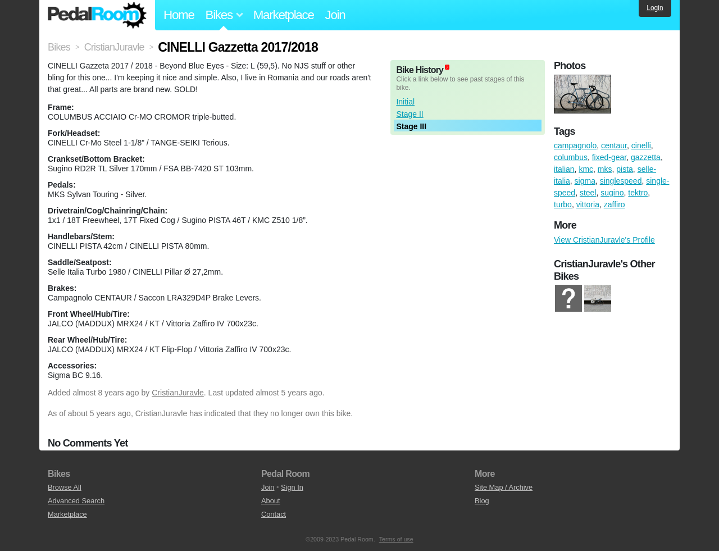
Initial (405, 101)
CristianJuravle (178, 392)
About (270, 501)
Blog (482, 501)
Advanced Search (76, 501)
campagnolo (575, 145)
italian (564, 169)
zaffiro (614, 204)
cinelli (641, 145)
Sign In (292, 487)
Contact (273, 514)
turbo (563, 204)
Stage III (411, 126)
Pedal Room (97, 15)
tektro (638, 192)
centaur (614, 145)
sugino (612, 192)
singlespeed (621, 180)
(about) (447, 67)
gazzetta (646, 157)
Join (335, 15)
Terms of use (396, 539)
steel (588, 192)
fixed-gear (609, 157)
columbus (571, 157)
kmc (586, 169)
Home (178, 15)
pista (624, 169)
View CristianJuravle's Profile (604, 239)
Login (655, 8)
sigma (585, 180)
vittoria (587, 204)
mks (605, 169)
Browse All (64, 487)
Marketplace (283, 15)
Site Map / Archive (504, 487)
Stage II (409, 114)
